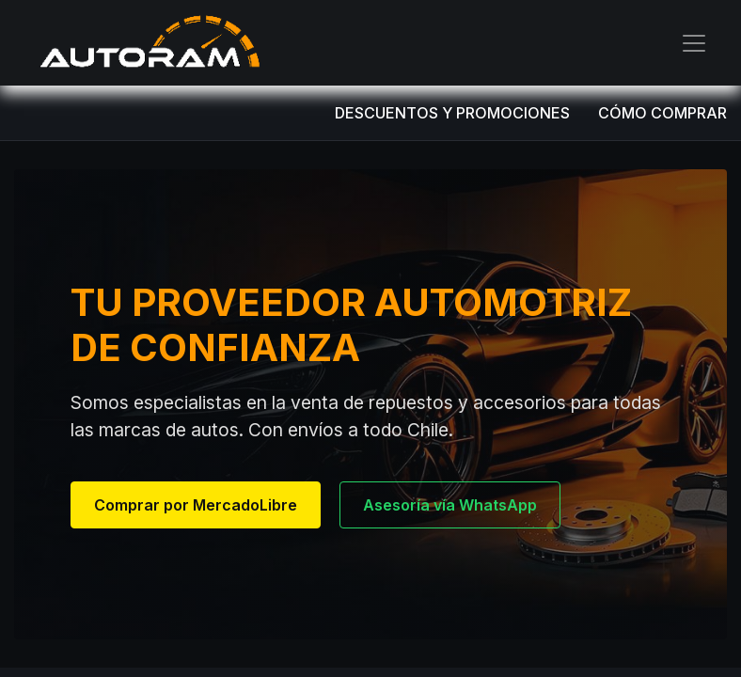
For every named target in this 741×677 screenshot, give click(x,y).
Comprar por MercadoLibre (195, 505)
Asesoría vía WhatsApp (450, 505)
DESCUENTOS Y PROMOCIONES (452, 112)
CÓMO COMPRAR (662, 112)
